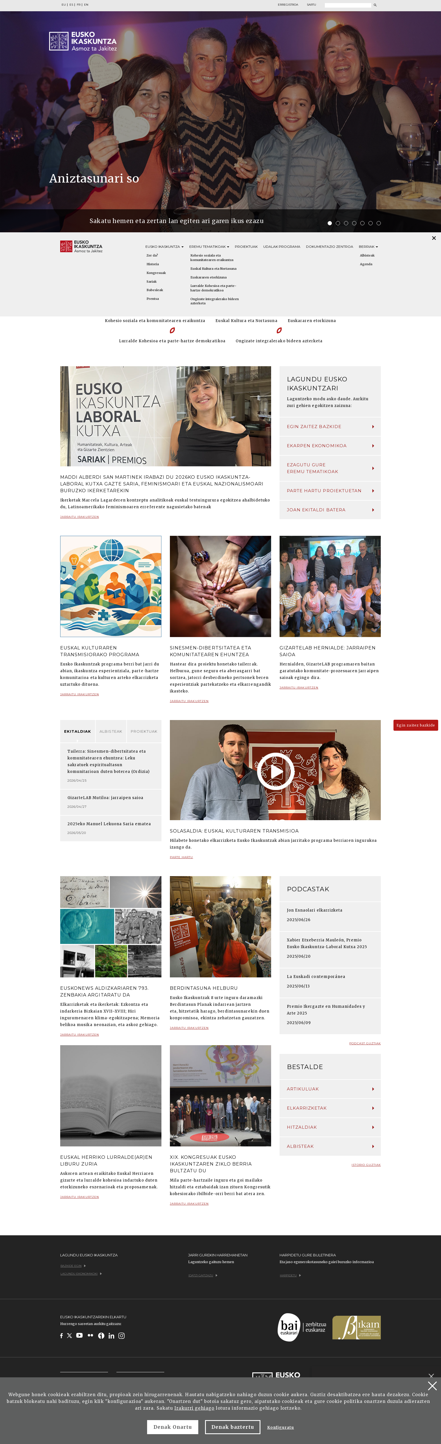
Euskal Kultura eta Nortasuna (213, 269)
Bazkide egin (73, 1266)
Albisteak (367, 255)
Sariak (152, 282)
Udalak (281, 246)
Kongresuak (156, 273)
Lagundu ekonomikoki (81, 1274)
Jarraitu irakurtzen (79, 519)
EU (64, 4)
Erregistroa (288, 4)
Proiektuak (246, 246)
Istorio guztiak (366, 1165)
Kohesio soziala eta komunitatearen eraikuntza (211, 257)
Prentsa (153, 299)
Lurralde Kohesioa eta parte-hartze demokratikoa (213, 288)
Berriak (368, 246)
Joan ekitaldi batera (330, 509)
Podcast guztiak (365, 1043)
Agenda (366, 264)
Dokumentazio (329, 246)
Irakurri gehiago (194, 1408)
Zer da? (152, 255)
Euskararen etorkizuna (208, 277)
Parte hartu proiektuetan (330, 490)
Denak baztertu (233, 1427)
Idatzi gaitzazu (202, 1275)
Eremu (209, 246)
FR (78, 4)
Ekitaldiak (77, 731)
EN (86, 4)
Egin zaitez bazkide (330, 426)
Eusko (164, 246)
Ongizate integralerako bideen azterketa (214, 301)
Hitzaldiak (330, 1127)
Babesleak (155, 290)
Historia (153, 264)
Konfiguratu (280, 1427)
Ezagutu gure (330, 468)
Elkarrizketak (330, 1108)
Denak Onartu (173, 1427)
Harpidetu (290, 1275)
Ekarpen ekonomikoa (330, 445)
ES (71, 4)
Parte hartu (181, 859)
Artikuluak (330, 1089)
